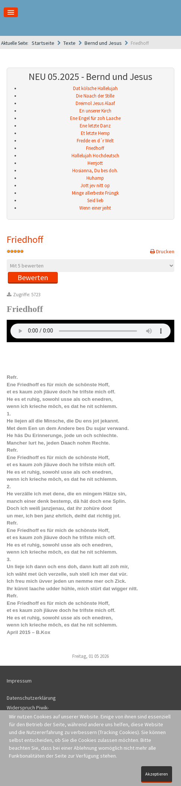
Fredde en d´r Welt (95, 140)
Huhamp (95, 178)
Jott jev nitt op (95, 185)
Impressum (19, 680)
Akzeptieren (156, 774)
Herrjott (95, 163)
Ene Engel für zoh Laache (95, 118)
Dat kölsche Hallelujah (95, 88)
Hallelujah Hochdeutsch (95, 155)
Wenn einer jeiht (95, 208)
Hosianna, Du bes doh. (95, 170)
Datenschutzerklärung (31, 697)
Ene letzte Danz (95, 126)
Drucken (164, 251)
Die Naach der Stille (95, 96)
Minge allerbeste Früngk (95, 193)
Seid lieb (95, 200)
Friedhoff (95, 148)
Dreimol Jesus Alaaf (95, 103)
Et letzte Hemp (95, 133)
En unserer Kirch (95, 111)
